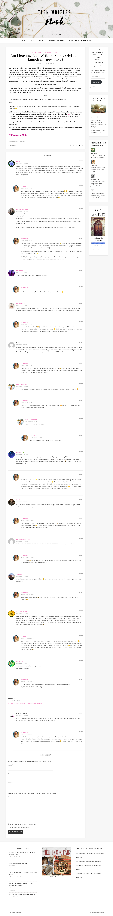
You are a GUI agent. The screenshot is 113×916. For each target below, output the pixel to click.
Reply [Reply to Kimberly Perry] (81, 713)
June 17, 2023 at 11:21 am (22, 272)
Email (10, 774)
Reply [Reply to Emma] (81, 161)
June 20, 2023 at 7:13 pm (26, 188)
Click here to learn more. (56, 877)
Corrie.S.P (19, 661)
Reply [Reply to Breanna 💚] (81, 452)
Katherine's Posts (39, 52)
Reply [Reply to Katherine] (81, 186)
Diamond (19, 271)
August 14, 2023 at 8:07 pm (27, 681)
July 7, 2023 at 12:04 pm (14, 700)
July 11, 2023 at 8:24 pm (26, 402)
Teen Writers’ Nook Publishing (79, 40)
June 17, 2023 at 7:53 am (22, 163)
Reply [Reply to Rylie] (81, 499)
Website (10, 782)
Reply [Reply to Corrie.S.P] (81, 661)
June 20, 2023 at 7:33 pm (26, 289)
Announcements (13, 141)
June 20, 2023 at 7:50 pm (26, 324)
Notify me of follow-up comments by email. (23, 824)
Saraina (19, 574)
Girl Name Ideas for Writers (92, 861)
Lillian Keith (20, 303)
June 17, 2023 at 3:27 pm (22, 344)
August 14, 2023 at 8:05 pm (27, 638)
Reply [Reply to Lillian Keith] (81, 303)
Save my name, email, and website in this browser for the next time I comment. (32, 793)
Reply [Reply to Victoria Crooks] (81, 611)
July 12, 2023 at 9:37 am (31, 421)
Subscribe (96, 82)
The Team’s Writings (56, 40)
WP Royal (19, 912)
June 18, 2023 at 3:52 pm (22, 502)
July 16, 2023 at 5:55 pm (22, 715)
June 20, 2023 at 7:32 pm (26, 240)
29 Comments (50, 63)
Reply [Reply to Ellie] (81, 342)
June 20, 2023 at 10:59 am (22, 613)
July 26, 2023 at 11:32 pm (27, 477)
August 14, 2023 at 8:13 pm (27, 734)
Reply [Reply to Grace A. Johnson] (81, 384)
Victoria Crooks (22, 611)
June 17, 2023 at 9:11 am (22, 211)
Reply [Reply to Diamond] (81, 270)
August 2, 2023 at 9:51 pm (27, 594)
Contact (41, 40)
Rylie (18, 500)
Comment (11, 797)
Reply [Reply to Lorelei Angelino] (81, 208)
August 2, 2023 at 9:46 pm (27, 557)
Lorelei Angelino (22, 209)
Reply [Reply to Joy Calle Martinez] (81, 538)
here (68, 114)
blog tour (22, 141)
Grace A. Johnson (22, 384)
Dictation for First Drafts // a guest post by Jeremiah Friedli (98, 184)
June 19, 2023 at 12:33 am (22, 541)
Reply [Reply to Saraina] (81, 574)
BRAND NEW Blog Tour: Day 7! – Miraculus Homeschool (25, 703)
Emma (18, 161)
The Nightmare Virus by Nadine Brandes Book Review (98, 169)
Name (10, 765)
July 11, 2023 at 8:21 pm (26, 365)
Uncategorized (53, 52)
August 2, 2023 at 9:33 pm (27, 520)
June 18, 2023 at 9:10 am (22, 454)
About (32, 40)
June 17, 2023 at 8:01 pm (22, 386)
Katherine (13, 145)
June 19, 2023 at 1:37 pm (22, 576)
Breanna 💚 (20, 452)
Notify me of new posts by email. (20, 827)
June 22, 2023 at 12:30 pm (22, 663)
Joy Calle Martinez (23, 539)
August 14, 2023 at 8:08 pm (36, 437)
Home (24, 40)
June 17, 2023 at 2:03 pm (22, 305)
